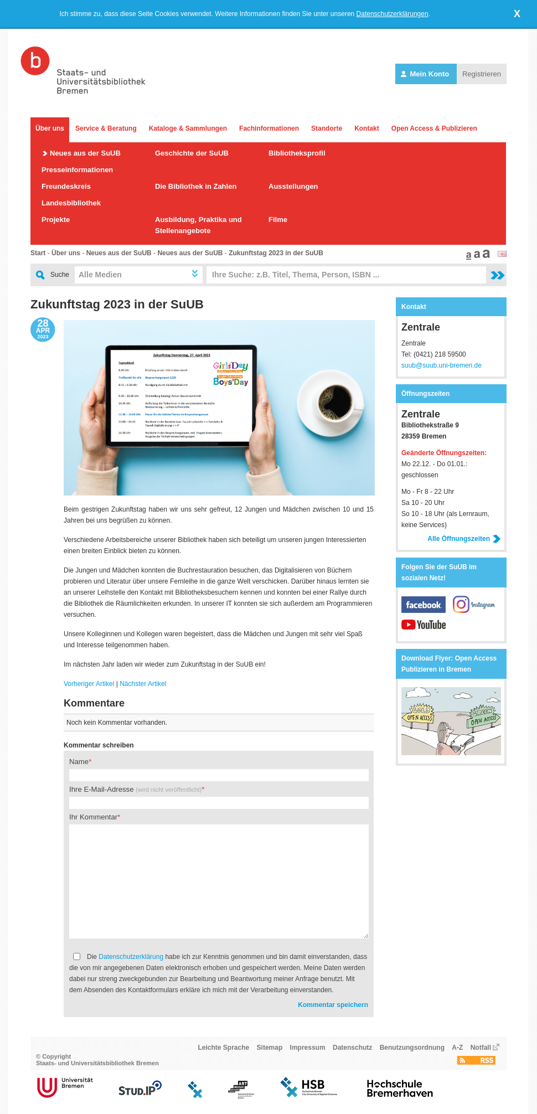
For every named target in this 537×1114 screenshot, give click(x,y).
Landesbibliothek (71, 203)
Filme (277, 219)
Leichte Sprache (224, 1047)
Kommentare (94, 703)
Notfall (481, 1047)
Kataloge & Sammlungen (188, 128)
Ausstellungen (293, 186)
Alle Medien (100, 274)
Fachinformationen (269, 128)
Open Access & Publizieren (434, 128)
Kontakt (366, 128)
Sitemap (270, 1047)
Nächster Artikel (143, 684)
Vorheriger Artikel (89, 684)
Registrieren (481, 74)
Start (37, 253)
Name (79, 761)
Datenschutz (352, 1047)
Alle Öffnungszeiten (464, 539)
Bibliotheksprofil (297, 153)
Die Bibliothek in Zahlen (195, 186)
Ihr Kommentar (93, 817)
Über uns (49, 128)
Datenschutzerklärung (131, 957)
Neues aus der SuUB (85, 153)
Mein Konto (426, 74)
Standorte (326, 128)
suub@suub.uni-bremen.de (441, 365)
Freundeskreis (66, 186)
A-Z (457, 1047)
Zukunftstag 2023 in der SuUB (276, 253)
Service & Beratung (106, 128)
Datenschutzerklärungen (392, 14)
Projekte (56, 219)
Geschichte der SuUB (192, 153)
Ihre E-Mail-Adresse (135, 789)
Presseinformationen (77, 170)
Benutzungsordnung (412, 1047)
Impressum (308, 1047)
